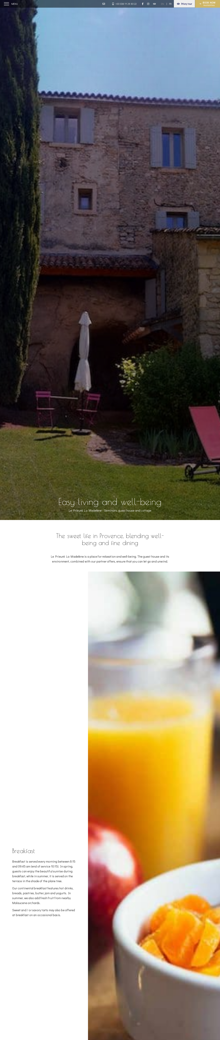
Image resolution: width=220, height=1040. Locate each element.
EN (162, 3)
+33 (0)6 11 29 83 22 (124, 3)
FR (170, 3)
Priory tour (184, 3)
